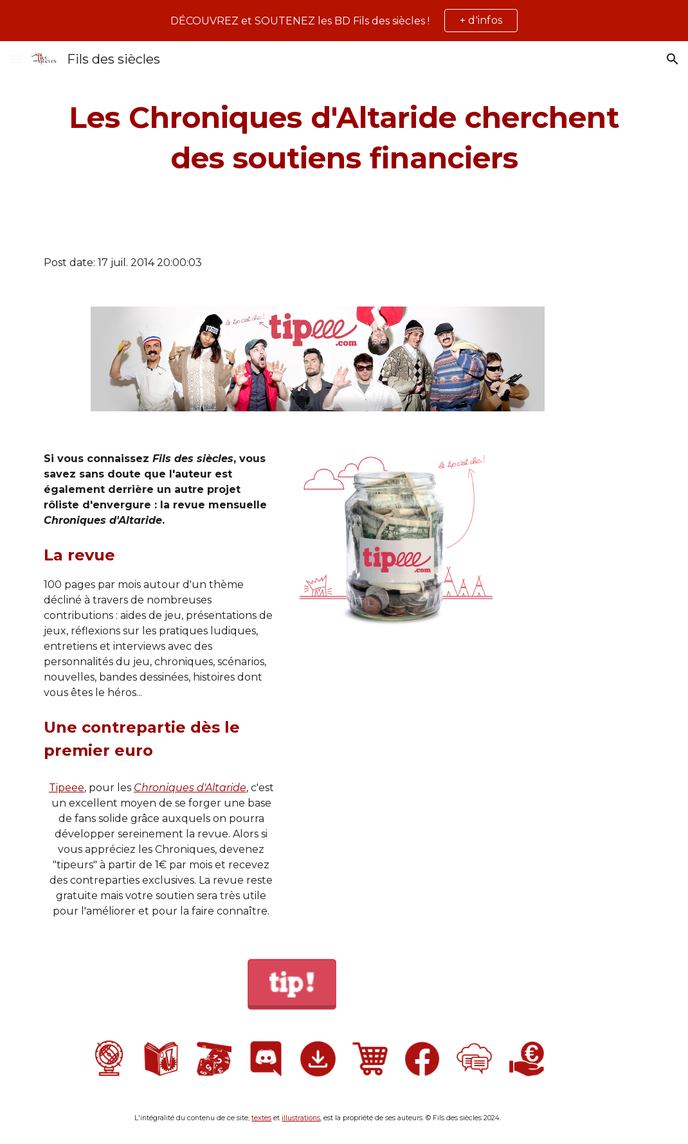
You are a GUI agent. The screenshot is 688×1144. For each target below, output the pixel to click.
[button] (15, 58)
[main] (344, 138)
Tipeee (66, 788)
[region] (344, 20)
